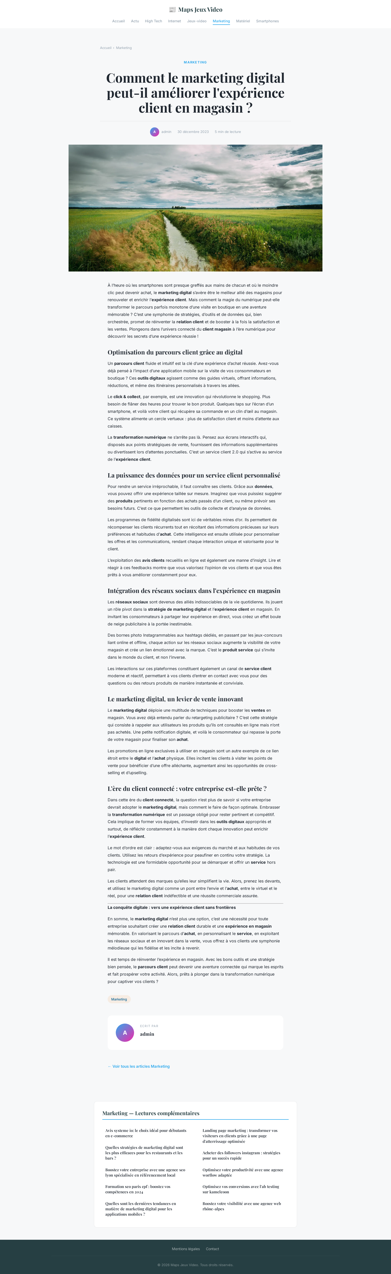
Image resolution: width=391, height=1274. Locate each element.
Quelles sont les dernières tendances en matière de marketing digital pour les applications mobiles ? (140, 1209)
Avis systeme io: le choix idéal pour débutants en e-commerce (145, 1133)
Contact (212, 1249)
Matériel (243, 21)
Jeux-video (197, 21)
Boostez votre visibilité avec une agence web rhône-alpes (242, 1206)
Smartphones (267, 21)
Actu (135, 21)
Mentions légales (186, 1249)
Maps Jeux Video (195, 9)
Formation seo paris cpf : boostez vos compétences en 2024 (137, 1189)
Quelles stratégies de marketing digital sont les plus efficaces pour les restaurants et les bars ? (144, 1153)
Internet (174, 21)
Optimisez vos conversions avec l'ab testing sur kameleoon (241, 1189)
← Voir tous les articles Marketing (139, 1066)
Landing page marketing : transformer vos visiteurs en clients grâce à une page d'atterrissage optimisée (240, 1136)
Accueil (118, 21)
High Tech (153, 21)
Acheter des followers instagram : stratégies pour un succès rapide (241, 1155)
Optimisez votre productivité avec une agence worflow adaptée (243, 1172)
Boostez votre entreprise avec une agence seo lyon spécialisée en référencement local (145, 1172)
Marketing (221, 21)
